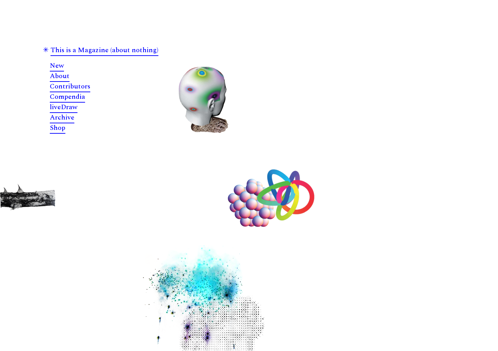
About (60, 76)
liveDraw (63, 107)
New (57, 65)
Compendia (67, 97)
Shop (57, 128)
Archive (62, 117)
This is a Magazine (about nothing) (104, 50)
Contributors (70, 86)
